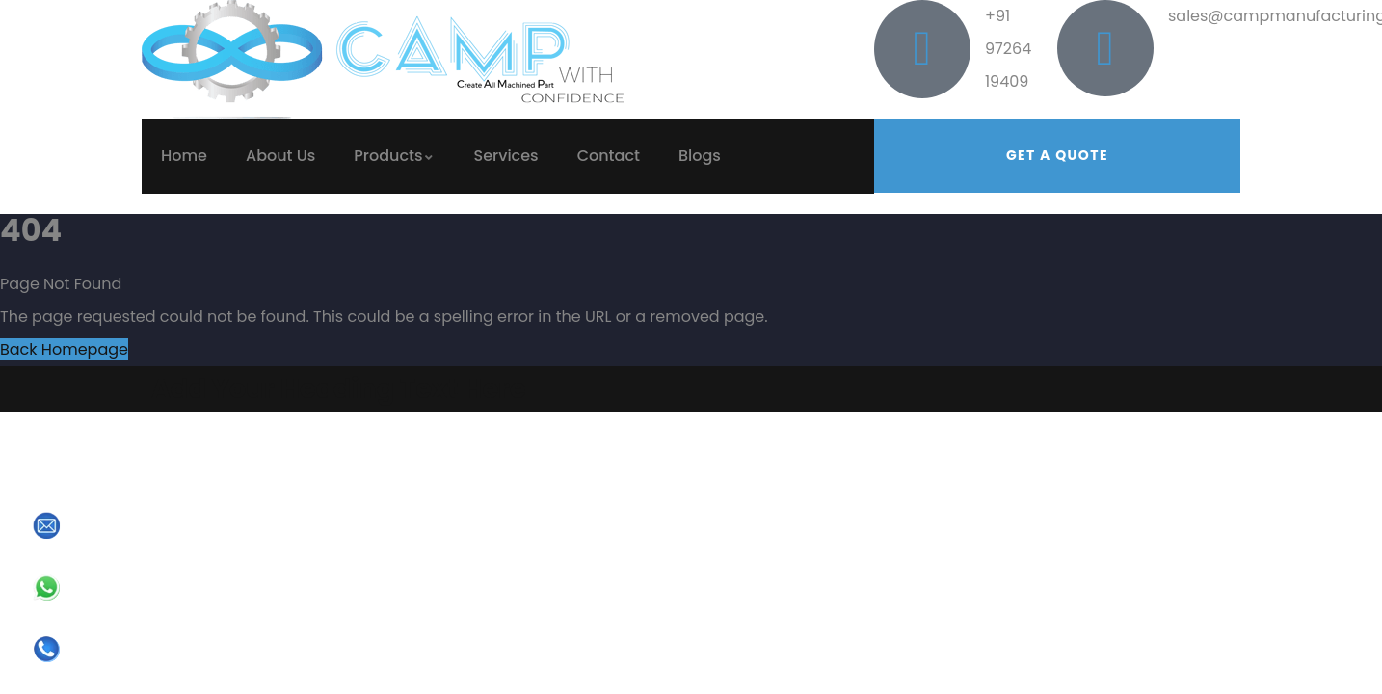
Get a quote (1057, 155)
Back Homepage (64, 349)
